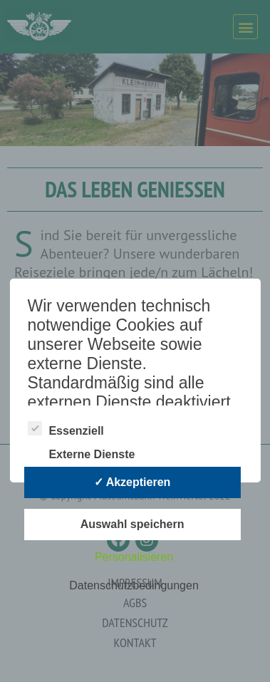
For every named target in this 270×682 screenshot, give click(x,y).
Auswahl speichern (133, 524)
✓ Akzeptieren (132, 482)
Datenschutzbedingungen (133, 585)
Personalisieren (134, 557)
